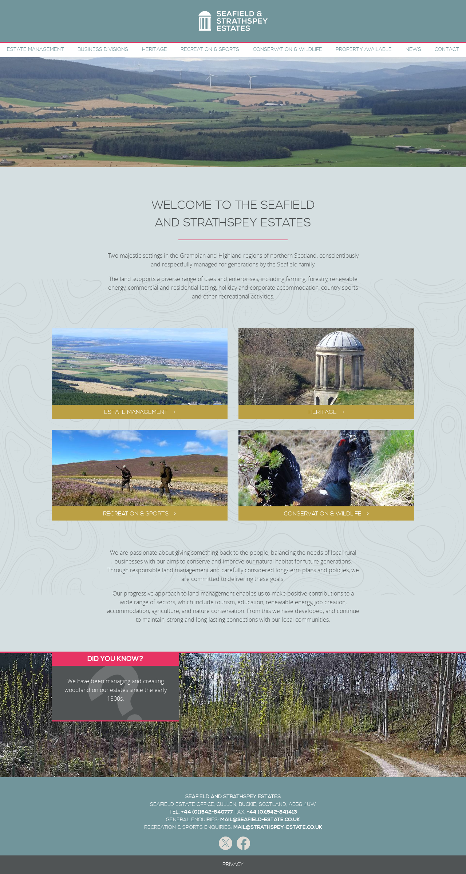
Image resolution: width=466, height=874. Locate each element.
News (413, 49)
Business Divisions (103, 49)
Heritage (154, 49)
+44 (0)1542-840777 (207, 812)
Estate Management (35, 49)
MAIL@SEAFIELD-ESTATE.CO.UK (260, 819)
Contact (447, 49)
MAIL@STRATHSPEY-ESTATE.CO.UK (277, 827)
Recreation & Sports (210, 49)
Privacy (233, 864)
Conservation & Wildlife (287, 49)
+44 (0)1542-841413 (272, 812)
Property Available (364, 49)
